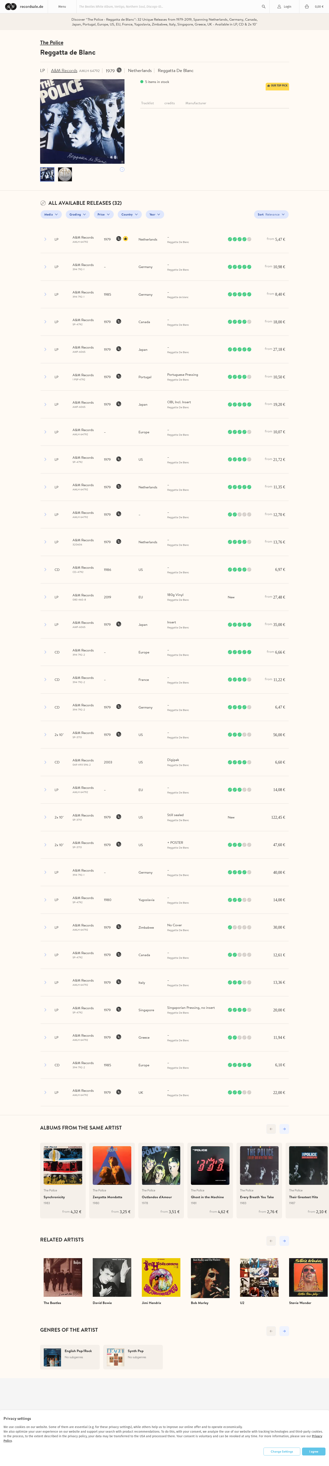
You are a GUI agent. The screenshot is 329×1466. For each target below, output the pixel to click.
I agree (313, 1451)
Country (127, 214)
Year (152, 214)
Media (48, 214)
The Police (51, 42)
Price (101, 214)
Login (287, 7)
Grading (75, 214)
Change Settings (282, 1451)
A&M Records (64, 70)
